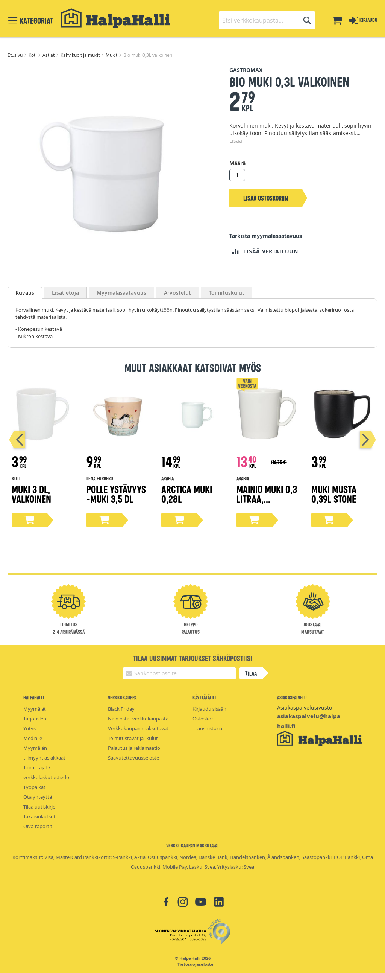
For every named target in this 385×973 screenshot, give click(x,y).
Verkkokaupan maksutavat (138, 728)
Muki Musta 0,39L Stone (333, 493)
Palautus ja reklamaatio (134, 748)
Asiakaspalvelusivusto (304, 707)
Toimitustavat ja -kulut (133, 738)
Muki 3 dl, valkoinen (31, 493)
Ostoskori (203, 718)
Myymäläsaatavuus (121, 292)
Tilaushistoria (207, 728)
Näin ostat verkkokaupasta (138, 718)
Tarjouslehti (36, 718)
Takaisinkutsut (39, 816)
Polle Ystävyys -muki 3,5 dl (116, 493)
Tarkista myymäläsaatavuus (265, 235)
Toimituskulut (226, 292)
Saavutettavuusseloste (133, 757)
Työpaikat (34, 787)
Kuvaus (24, 292)
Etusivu (16, 55)
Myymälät (34, 708)
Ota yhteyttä (37, 796)
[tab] (25, 293)
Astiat (49, 55)
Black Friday (121, 708)
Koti (33, 55)
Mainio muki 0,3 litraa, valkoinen (266, 498)
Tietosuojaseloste (195, 964)
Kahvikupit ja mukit (81, 55)
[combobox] (267, 20)
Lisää (235, 140)
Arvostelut (177, 292)
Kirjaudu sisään (209, 708)
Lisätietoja (65, 292)
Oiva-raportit (37, 826)
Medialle (32, 738)
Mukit (112, 55)
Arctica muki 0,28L (186, 493)
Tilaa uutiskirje (39, 806)
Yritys (29, 728)
